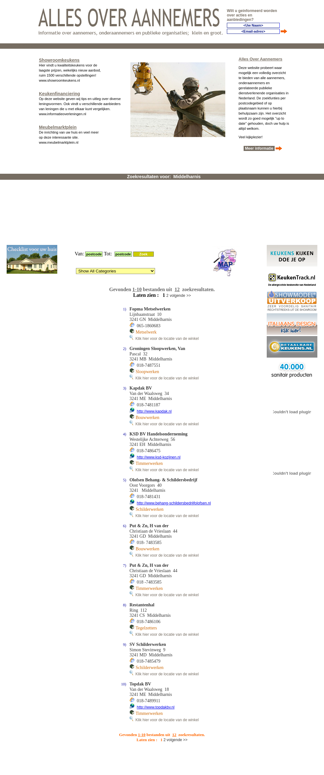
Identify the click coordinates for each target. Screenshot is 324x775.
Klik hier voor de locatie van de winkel (164, 262)
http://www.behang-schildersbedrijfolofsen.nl (174, 427)
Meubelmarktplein (58, 125)
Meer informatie (259, 147)
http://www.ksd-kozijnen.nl (158, 381)
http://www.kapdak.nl (154, 335)
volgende (177, 219)
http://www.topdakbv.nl (155, 631)
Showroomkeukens (59, 58)
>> (188, 219)
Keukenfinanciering (59, 92)
